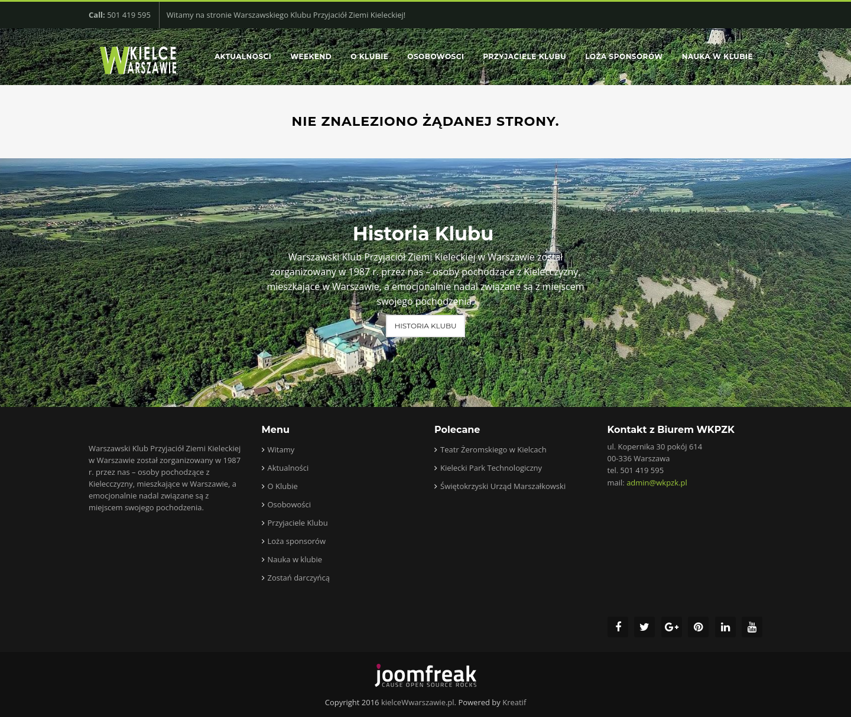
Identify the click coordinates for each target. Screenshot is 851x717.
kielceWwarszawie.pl (417, 702)
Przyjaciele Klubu (524, 56)
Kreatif (514, 702)
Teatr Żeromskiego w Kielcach (493, 449)
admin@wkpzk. (656, 482)
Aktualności (243, 56)
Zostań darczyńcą (299, 577)
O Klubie (369, 56)
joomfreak (425, 675)
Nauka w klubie (717, 56)
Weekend (311, 56)
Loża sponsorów (623, 56)
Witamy (281, 449)
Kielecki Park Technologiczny (491, 467)
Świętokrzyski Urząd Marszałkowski (503, 486)
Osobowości (435, 56)
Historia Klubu (425, 325)
